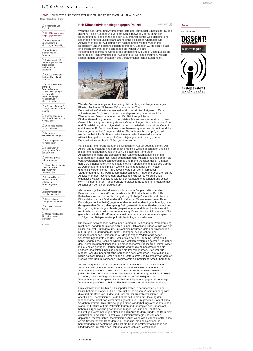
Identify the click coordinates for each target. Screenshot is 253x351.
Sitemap (207, 3)
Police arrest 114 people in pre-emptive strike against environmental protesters (52, 65)
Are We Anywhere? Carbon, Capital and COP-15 (52, 77)
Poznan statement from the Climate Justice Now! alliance (53, 118)
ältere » (46, 224)
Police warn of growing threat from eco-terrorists (51, 150)
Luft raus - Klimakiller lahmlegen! (52, 134)
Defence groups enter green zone (51, 158)
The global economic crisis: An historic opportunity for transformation (53, 168)
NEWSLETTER (58, 15)
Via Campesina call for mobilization (52, 141)
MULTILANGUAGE (131, 15)
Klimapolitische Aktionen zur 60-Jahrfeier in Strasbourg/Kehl (50, 181)
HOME (44, 15)
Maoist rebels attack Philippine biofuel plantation (53, 216)
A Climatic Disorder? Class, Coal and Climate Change (53, 108)
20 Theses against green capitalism (52, 127)
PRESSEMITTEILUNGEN (82, 15)
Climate (61, 19)
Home (42, 19)
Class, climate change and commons (52, 200)
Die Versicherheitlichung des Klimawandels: (51, 191)
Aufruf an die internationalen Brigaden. (49, 52)
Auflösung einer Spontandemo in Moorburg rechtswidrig (52, 42)
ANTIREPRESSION (108, 15)
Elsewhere (51, 19)
